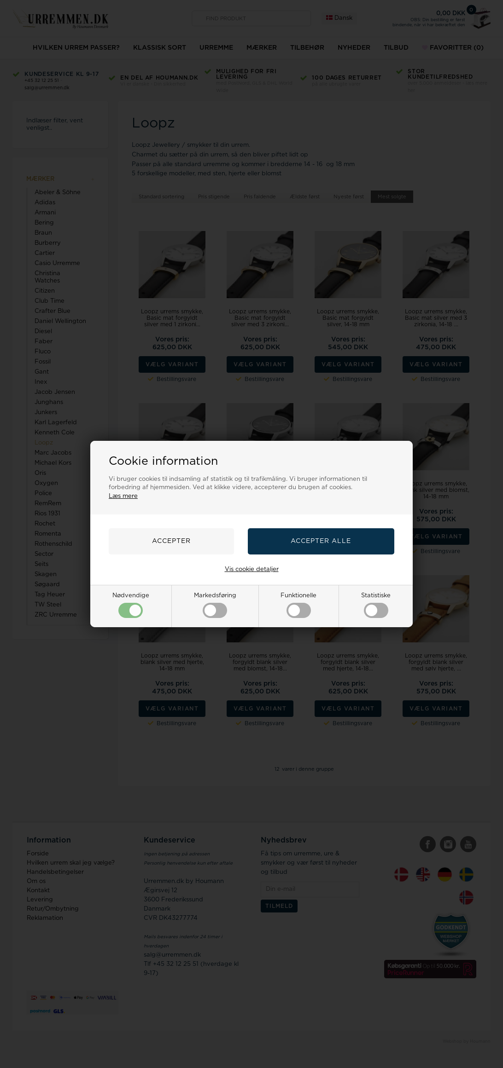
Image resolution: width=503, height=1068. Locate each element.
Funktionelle (298, 605)
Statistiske (376, 605)
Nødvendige (130, 605)
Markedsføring (215, 605)
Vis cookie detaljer (252, 569)
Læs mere (123, 496)
